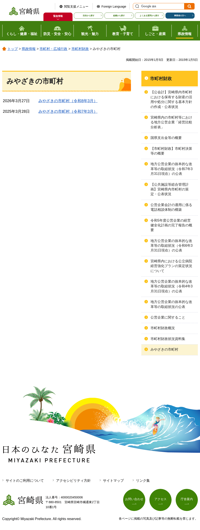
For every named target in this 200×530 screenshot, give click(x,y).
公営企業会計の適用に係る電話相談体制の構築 (171, 207)
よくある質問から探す (149, 15)
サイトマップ (113, 480)
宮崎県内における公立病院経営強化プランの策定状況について (171, 266)
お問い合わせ (134, 499)
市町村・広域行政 (53, 49)
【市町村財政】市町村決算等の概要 (171, 151)
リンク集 (143, 480)
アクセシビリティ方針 (73, 480)
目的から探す (88, 15)
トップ (12, 49)
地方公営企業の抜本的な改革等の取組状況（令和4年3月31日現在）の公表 (171, 286)
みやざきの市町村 (164, 349)
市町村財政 (80, 49)
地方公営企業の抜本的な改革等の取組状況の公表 (171, 304)
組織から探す (119, 15)
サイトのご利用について (25, 480)
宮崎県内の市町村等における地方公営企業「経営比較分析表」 (171, 122)
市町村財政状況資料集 (167, 339)
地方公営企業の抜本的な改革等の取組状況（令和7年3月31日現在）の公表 (171, 169)
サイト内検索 (136, 6)
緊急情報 (58, 16)
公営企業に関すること (167, 317)
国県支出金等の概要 (166, 138)
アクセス (160, 499)
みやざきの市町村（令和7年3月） (68, 111)
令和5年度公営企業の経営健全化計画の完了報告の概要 (171, 225)
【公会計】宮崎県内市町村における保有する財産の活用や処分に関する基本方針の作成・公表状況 (171, 99)
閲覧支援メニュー (76, 6)
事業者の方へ (180, 15)
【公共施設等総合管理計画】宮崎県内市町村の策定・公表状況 (169, 189)
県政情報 (29, 49)
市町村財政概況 (162, 328)
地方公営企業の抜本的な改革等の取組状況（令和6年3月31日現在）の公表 (171, 245)
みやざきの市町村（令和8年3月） (68, 101)
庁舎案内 (187, 499)
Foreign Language (113, 6)
